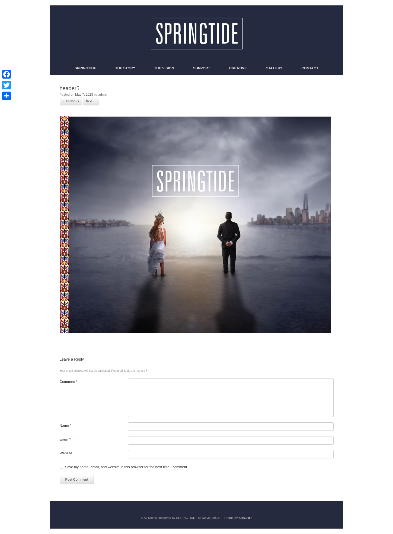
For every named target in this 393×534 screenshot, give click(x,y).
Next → (91, 101)
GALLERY (274, 68)
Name (65, 425)
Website (66, 453)
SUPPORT (201, 68)
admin (102, 94)
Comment (68, 382)
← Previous (71, 101)
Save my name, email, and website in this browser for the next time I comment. (126, 467)
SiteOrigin (246, 517)
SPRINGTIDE (85, 68)
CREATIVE (238, 68)
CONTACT (309, 68)
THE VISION (164, 68)
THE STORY (125, 68)
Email (65, 439)
